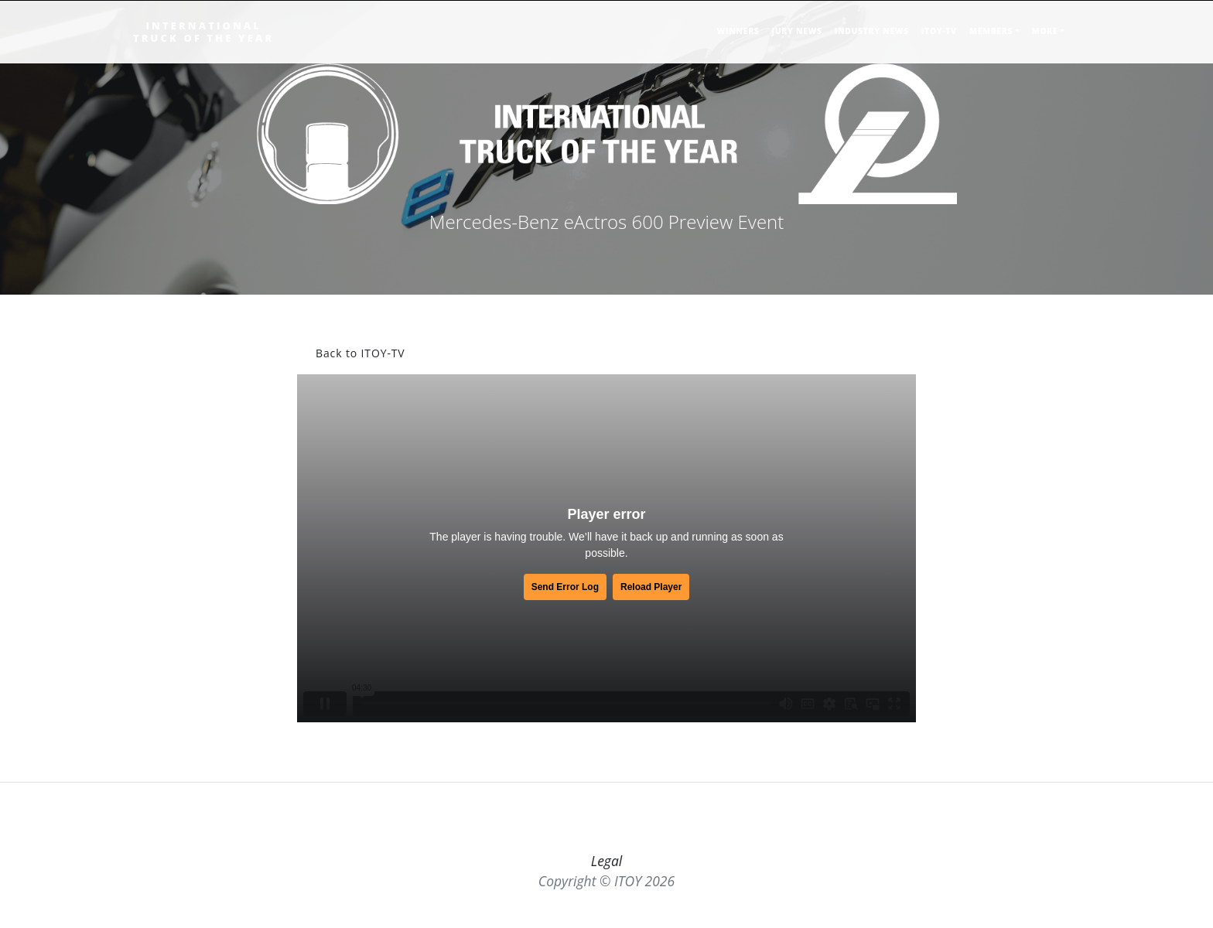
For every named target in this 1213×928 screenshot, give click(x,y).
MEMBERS (991, 31)
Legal (607, 860)
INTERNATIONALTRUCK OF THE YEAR (203, 32)
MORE (1045, 31)
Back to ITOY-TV (360, 353)
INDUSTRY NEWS (872, 31)
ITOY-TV (939, 31)
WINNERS (737, 31)
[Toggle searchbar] (1075, 37)
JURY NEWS (797, 31)
